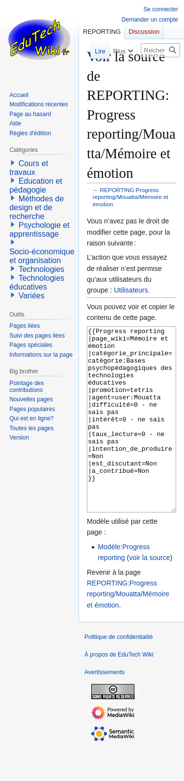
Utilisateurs (131, 290)
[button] (12, 162)
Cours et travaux (28, 167)
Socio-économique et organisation (42, 256)
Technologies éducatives (36, 282)
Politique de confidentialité (118, 673)
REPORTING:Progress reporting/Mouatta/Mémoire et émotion (130, 197)
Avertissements (104, 709)
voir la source (149, 594)
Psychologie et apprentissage (39, 229)
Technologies (41, 269)
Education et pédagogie (35, 185)
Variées (32, 296)
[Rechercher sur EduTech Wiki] (160, 50)
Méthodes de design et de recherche (36, 207)
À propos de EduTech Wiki (119, 691)
